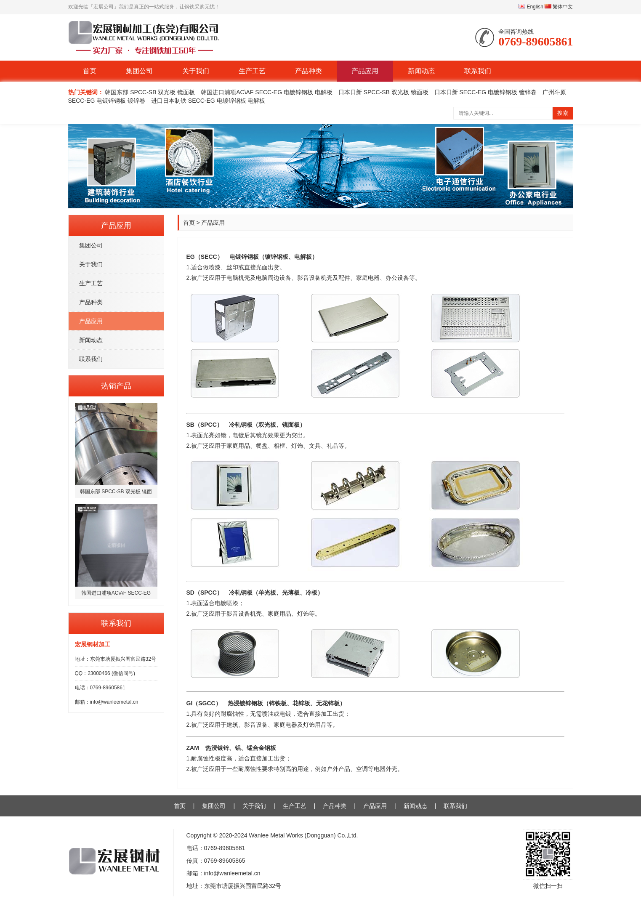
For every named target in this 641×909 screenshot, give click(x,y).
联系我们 (477, 70)
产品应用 (364, 70)
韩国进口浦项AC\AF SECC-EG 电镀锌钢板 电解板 (266, 92)
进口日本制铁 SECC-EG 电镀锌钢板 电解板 (208, 100)
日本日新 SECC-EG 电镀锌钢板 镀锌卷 (485, 92)
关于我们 (195, 70)
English (531, 7)
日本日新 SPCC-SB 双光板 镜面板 (383, 92)
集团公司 (139, 70)
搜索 (562, 113)
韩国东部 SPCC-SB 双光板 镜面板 (150, 92)
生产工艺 (252, 70)
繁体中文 (559, 7)
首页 (89, 70)
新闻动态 (421, 70)
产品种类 (308, 70)
